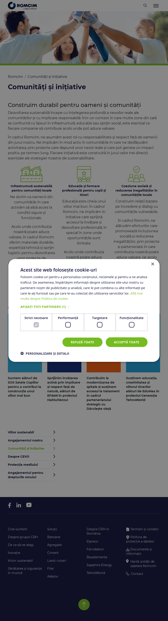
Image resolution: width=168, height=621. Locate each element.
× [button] (152, 264)
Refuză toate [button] (82, 342)
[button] (83, 307)
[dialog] (84, 310)
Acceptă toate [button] (126, 342)
